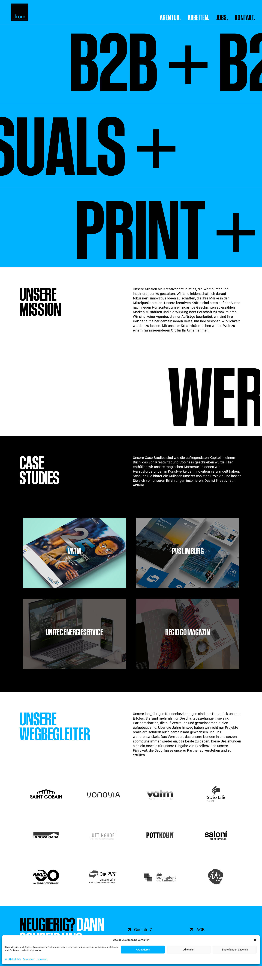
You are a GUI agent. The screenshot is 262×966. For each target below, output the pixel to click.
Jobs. (222, 17)
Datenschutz (29, 959)
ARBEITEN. (198, 17)
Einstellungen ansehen (234, 949)
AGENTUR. (170, 17)
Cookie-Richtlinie (13, 959)
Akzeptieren (143, 949)
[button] (255, 940)
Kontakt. (245, 17)
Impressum (42, 959)
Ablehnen (188, 949)
